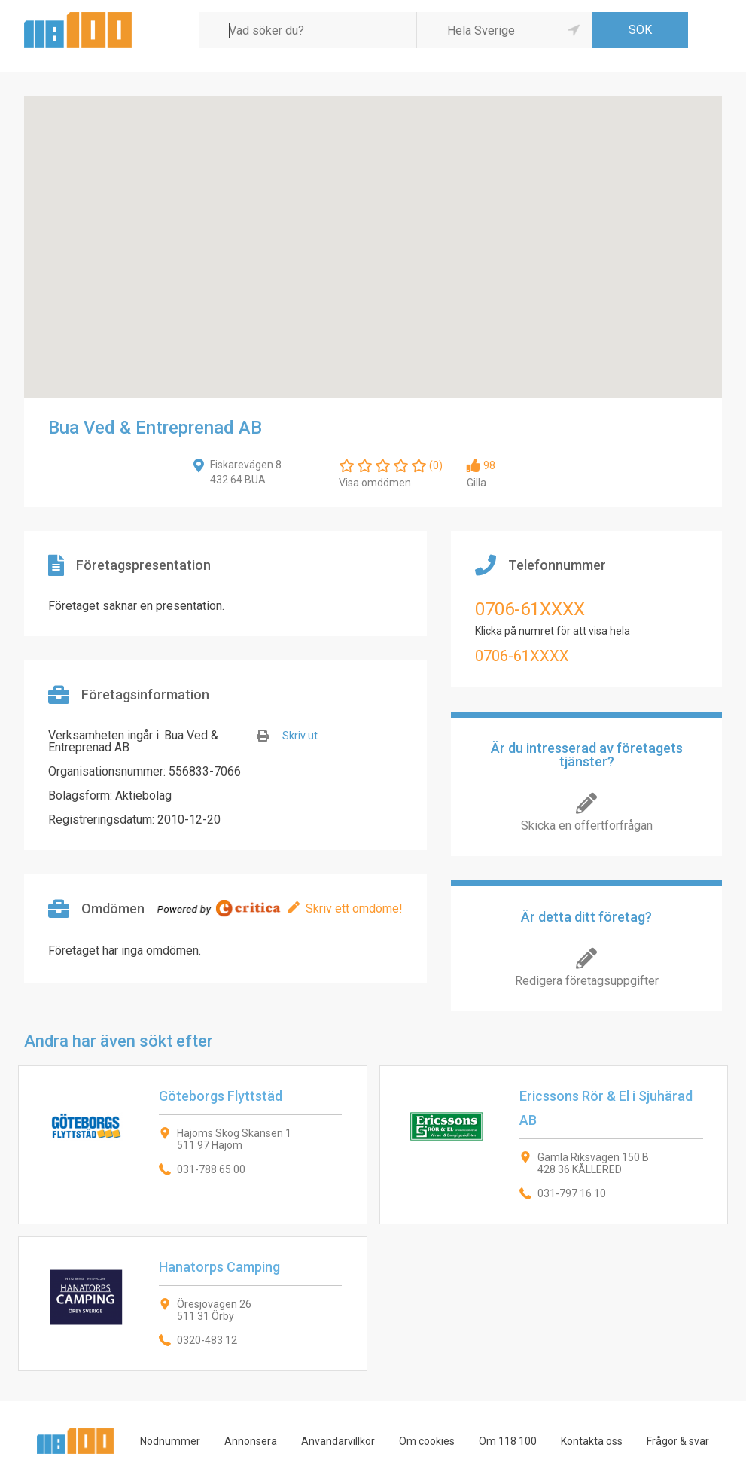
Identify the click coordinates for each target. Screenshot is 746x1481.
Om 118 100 (508, 1441)
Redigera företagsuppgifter (587, 981)
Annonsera (250, 1441)
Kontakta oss (592, 1441)
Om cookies (427, 1441)
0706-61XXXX (530, 609)
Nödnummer (170, 1441)
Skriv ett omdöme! (354, 908)
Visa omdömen (375, 483)
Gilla (476, 483)
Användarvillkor (338, 1441)
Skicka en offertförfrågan (587, 825)
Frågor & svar (678, 1441)
